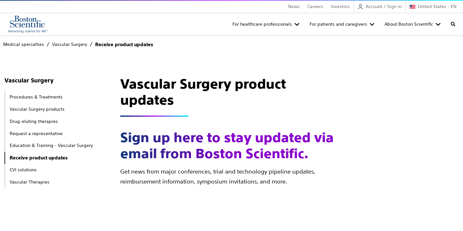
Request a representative (36, 133)
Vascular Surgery (29, 80)
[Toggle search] (453, 24)
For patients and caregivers (338, 24)
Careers (315, 6)
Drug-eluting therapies (34, 121)
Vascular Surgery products (37, 109)
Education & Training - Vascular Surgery (51, 145)
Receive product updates (39, 157)
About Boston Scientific (409, 24)
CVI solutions (23, 170)
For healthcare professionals (262, 24)
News (294, 6)
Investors (340, 6)
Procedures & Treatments (36, 97)
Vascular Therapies (30, 182)
